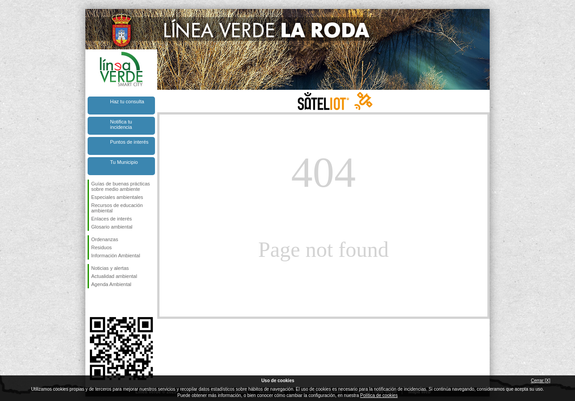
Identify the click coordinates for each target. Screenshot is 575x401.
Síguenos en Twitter (107, 302)
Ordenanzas (104, 239)
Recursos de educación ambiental (117, 208)
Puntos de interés (129, 142)
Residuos (101, 247)
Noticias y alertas (110, 268)
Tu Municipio (124, 162)
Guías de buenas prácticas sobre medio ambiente (120, 186)
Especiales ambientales (117, 197)
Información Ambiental (115, 255)
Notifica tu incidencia (121, 124)
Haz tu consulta (127, 101)
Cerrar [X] (540, 380)
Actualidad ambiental (114, 276)
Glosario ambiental (112, 226)
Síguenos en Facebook (93, 302)
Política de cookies (379, 395)
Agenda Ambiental (111, 284)
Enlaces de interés (111, 218)
